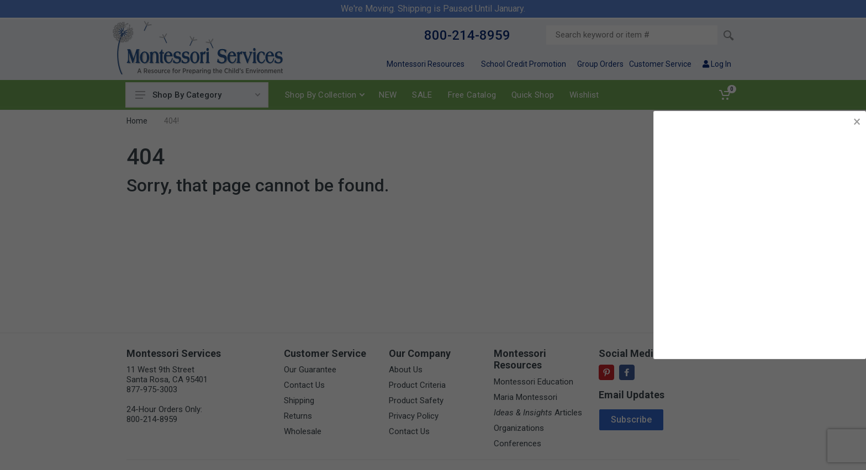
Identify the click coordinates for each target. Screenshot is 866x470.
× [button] (856, 122)
